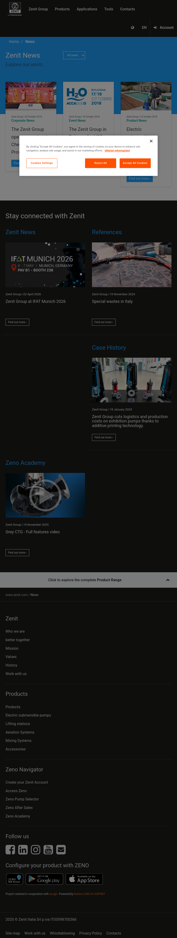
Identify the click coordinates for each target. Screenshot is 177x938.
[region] (88, 156)
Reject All (100, 163)
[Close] (151, 141)
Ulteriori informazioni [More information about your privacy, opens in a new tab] (117, 150)
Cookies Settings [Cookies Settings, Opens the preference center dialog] (42, 163)
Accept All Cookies (135, 163)
